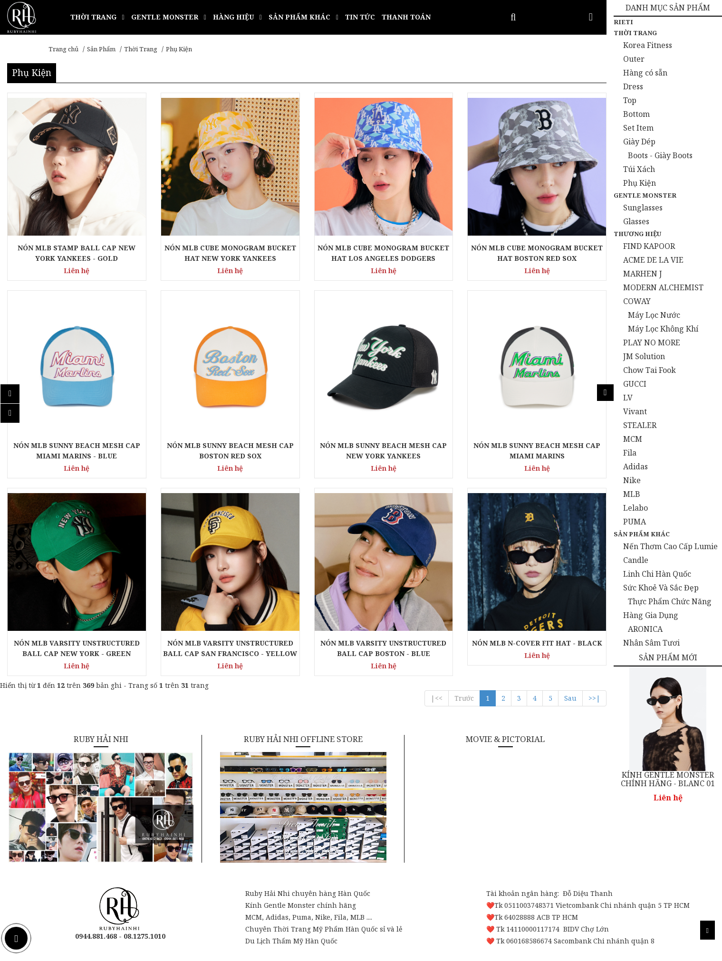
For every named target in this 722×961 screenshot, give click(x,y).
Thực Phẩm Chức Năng (670, 601)
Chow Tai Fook (649, 370)
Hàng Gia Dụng (650, 615)
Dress (633, 86)
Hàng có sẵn (645, 72)
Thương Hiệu (637, 233)
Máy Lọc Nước (654, 315)
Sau (570, 698)
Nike (632, 480)
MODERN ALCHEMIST (663, 287)
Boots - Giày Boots (660, 155)
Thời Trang (140, 49)
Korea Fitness (647, 45)
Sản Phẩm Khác (642, 534)
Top (629, 100)
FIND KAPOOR (649, 246)
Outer (634, 59)
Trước (464, 698)
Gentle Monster (645, 195)
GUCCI (634, 384)
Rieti (623, 22)
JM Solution (644, 356)
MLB (631, 494)
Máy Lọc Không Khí (663, 329)
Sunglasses (643, 207)
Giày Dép (639, 141)
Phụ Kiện (179, 49)
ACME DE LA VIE (653, 260)
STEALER (639, 425)
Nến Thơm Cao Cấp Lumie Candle (670, 553)
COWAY (637, 301)
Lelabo (635, 508)
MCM (632, 439)
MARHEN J (642, 273)
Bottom (636, 114)
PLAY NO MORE (651, 342)
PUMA (634, 521)
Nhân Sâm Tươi (651, 642)
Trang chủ (63, 49)
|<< (437, 698)
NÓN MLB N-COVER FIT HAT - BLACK (537, 642)
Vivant (635, 411)
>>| (594, 698)
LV (628, 397)
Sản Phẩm (101, 49)
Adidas (635, 466)
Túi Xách (639, 169)
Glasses (636, 221)
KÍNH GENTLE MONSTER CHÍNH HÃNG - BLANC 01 (668, 779)
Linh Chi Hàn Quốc (657, 574)
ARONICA (645, 629)
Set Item (638, 128)
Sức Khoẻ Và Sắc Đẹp (661, 587)
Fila (629, 452)
